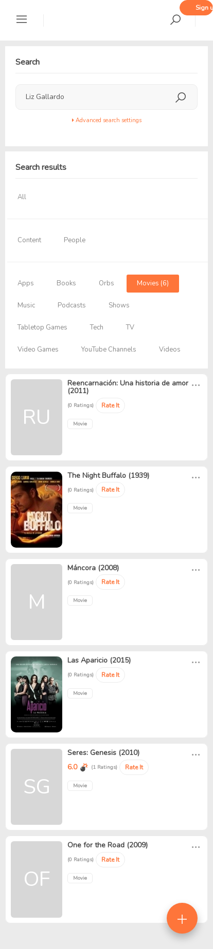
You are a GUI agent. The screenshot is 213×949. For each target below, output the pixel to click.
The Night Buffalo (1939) (108, 475)
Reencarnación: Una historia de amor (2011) (127, 387)
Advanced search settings (106, 120)
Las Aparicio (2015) (99, 660)
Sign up (204, 8)
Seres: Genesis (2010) (103, 753)
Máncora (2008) (93, 568)
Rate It (110, 405)
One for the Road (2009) (107, 845)
